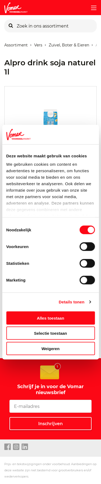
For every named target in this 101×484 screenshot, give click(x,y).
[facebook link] (7, 447)
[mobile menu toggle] (91, 7)
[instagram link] (16, 447)
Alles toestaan (50, 318)
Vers (38, 44)
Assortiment (16, 44)
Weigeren (50, 348)
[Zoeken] (10, 26)
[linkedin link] (25, 447)
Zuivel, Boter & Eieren (69, 44)
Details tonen (71, 302)
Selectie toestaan (50, 333)
